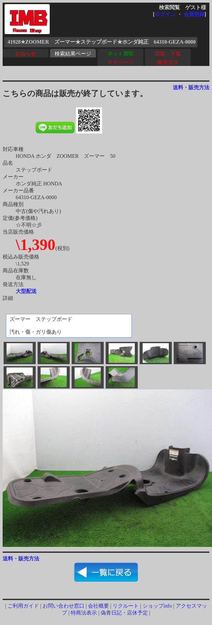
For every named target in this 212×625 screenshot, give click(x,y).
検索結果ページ (73, 53)
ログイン (165, 14)
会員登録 (194, 14)
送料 (178, 87)
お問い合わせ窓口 (63, 606)
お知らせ (25, 53)
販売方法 (167, 62)
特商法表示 (84, 612)
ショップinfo (157, 606)
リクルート (126, 606)
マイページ (120, 62)
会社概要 (98, 606)
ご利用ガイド (23, 606)
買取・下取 (168, 53)
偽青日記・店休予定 (124, 612)
